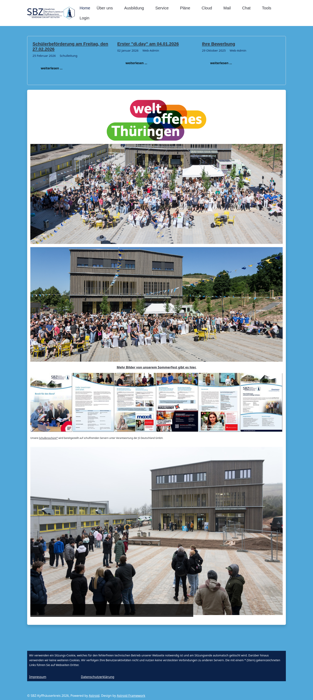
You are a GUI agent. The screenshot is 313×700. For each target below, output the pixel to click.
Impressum (37, 677)
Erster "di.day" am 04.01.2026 (148, 43)
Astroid (94, 695)
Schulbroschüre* (48, 438)
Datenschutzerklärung (97, 677)
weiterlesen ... (50, 68)
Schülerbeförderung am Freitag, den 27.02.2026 (70, 46)
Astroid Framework (131, 695)
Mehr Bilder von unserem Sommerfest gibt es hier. (156, 367)
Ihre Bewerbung (218, 43)
